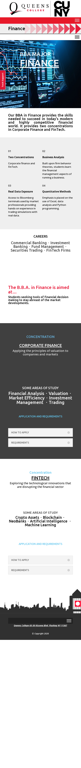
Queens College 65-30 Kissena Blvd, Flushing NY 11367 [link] (40, 625)
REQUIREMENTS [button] (20, 442)
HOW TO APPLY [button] (20, 432)
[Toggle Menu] (77, 20)
